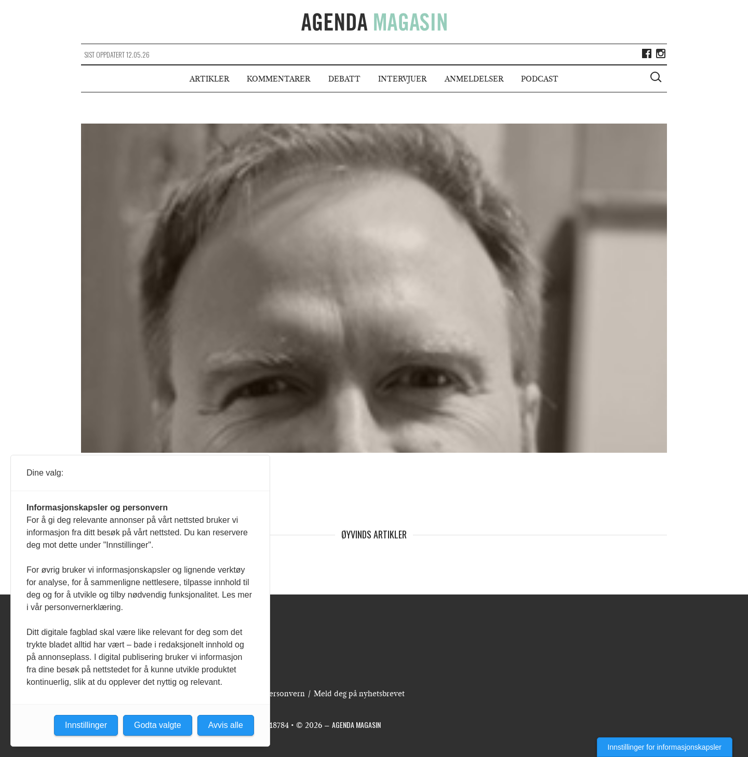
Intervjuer (402, 79)
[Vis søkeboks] (657, 78)
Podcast (539, 79)
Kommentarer (278, 79)
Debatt (344, 79)
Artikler (209, 79)
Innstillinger (86, 725)
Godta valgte (157, 725)
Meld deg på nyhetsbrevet (359, 693)
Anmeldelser (474, 79)
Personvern (284, 693)
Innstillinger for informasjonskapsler (665, 747)
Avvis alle (225, 725)
